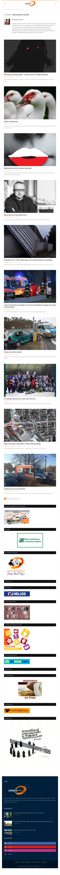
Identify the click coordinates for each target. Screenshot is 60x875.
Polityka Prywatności (26, 868)
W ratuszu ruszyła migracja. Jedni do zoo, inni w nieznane (29, 819)
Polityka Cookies (36, 868)
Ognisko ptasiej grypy (11, 128)
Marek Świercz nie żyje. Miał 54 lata (15, 222)
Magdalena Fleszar (17, 26)
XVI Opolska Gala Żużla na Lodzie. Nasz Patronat (19, 405)
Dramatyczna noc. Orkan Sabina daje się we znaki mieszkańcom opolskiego (28, 267)
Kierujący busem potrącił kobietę (14, 495)
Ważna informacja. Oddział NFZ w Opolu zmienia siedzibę (22, 450)
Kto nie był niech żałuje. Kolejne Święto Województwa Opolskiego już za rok (33, 828)
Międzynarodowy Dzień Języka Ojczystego (18, 175)
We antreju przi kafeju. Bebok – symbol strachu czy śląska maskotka (26, 81)
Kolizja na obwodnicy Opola (13, 359)
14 (15, 505)
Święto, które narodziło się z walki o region (25, 837)
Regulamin (43, 868)
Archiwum (17, 868)
